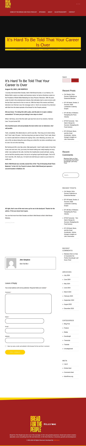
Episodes (42, 12)
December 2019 (69, 308)
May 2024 (67, 283)
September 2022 (69, 300)
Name (7, 317)
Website (7, 336)
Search (64, 77)
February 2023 (68, 296)
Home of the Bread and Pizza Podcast (23, 12)
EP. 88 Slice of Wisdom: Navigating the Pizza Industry (71, 115)
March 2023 (67, 292)
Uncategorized (68, 348)
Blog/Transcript (61, 12)
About (50, 12)
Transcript (67, 340)
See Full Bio (24, 264)
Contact (72, 12)
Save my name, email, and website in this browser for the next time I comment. (28, 346)
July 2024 (67, 275)
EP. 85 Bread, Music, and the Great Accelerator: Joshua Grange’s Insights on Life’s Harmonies (70, 135)
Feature (46, 49)
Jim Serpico (35, 49)
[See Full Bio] (28, 263)
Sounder (12, 222)
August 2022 (68, 304)
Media (17, 272)
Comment (8, 292)
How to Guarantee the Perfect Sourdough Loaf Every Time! (71, 161)
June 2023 (67, 287)
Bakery (11, 272)
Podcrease (56, 440)
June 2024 (67, 279)
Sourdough (54, 49)
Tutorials (66, 344)
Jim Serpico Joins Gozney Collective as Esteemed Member (70, 96)
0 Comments (66, 49)
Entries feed (67, 368)
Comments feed (69, 372)
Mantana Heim (68, 158)
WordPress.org (68, 376)
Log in (66, 364)
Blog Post (67, 324)
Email (7, 326)
